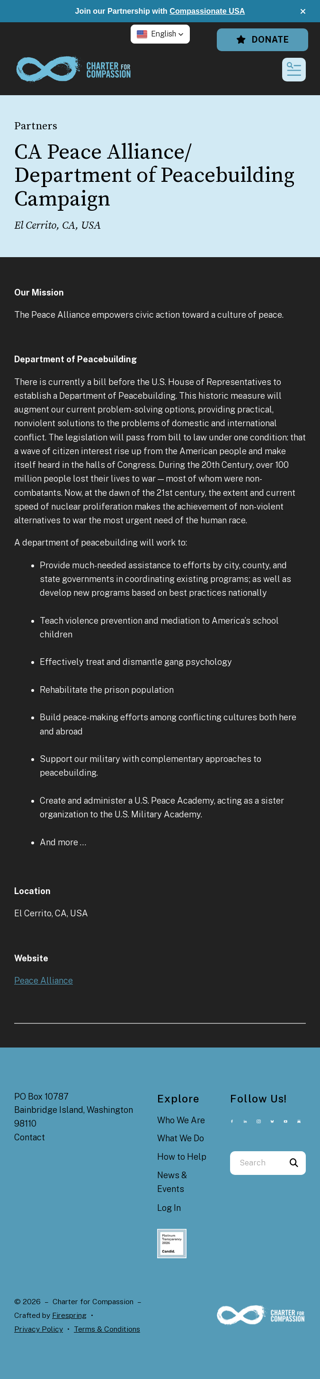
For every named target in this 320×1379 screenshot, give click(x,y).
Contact (29, 1137)
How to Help (181, 1157)
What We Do (180, 1138)
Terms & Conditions (107, 1329)
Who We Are (181, 1120)
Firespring (69, 1315)
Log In (169, 1208)
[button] (303, 11)
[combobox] (256, 1163)
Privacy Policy (38, 1329)
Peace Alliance (43, 980)
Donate (262, 40)
